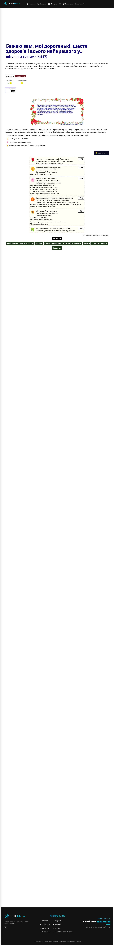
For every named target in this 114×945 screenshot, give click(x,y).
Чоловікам (76, 243)
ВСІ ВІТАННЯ (12, 243)
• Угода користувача (64, 941)
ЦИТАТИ (57, 928)
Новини (31, 4)
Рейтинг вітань (27, 243)
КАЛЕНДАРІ (46, 924)
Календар (68, 4)
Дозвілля (80, 4)
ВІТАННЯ (58, 924)
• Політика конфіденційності (51, 941)
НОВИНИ (45, 921)
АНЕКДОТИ (45, 928)
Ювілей (39, 243)
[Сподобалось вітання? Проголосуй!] (9, 82)
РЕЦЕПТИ (58, 921)
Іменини (57, 248)
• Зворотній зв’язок (75, 941)
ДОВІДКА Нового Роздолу (63, 932)
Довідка (41, 4)
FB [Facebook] (5, 927)
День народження (52, 243)
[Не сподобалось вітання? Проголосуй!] (22, 82)
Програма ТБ (54, 4)
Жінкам (66, 243)
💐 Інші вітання (101, 153)
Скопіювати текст (21, 76)
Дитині (86, 243)
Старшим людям (99, 243)
